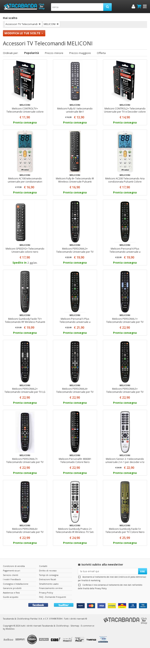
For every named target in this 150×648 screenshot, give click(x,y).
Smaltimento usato (49, 583)
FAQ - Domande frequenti (52, 596)
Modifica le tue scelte (22, 33)
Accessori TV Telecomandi (21, 24)
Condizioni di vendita (14, 566)
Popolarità (31, 53)
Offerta (101, 53)
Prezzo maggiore (80, 53)
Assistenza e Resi (11, 592)
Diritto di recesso (48, 570)
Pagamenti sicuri (11, 570)
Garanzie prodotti (12, 588)
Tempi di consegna (48, 575)
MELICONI (49, 24)
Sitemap (75, 625)
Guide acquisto (10, 596)
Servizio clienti (10, 575)
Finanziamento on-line (50, 588)
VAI (142, 571)
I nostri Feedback (12, 579)
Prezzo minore (54, 53)
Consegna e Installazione (15, 583)
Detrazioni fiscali (47, 579)
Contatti (43, 566)
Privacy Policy (101, 588)
